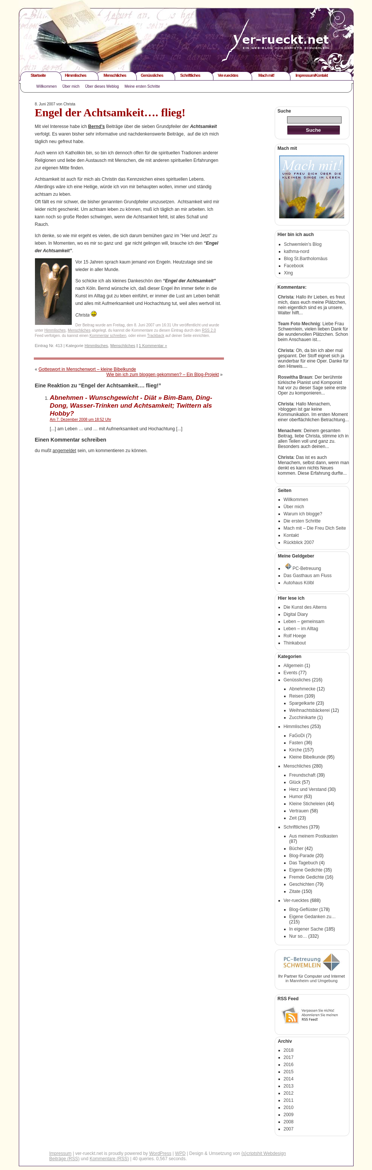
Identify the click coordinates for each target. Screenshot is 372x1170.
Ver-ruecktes (228, 75)
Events (291, 672)
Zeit (293, 818)
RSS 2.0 (209, 330)
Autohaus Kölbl (299, 582)
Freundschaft (302, 775)
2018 (289, 1050)
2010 (289, 1107)
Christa (285, 297)
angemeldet (64, 450)
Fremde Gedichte (306, 877)
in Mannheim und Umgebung (312, 980)
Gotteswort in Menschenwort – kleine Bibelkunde (87, 369)
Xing (288, 273)
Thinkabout (295, 643)
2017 (289, 1057)
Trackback (155, 336)
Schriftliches (190, 75)
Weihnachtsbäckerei (309, 710)
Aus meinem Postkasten (313, 836)
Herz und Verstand (308, 789)
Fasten (296, 742)
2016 (289, 1064)
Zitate (295, 891)
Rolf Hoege (295, 635)
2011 (289, 1100)
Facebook (294, 265)
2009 (289, 1114)
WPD (180, 1153)
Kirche (295, 750)
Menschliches (115, 75)
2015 (289, 1071)
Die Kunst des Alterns (305, 607)
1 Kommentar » (153, 345)
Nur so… (298, 936)
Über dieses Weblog (102, 86)
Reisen (296, 696)
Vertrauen (299, 811)
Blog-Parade (302, 855)
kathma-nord (296, 251)
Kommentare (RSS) (109, 1158)
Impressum (60, 1153)
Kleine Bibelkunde (307, 757)
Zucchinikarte (302, 717)
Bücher (296, 848)
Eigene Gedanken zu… (312, 916)
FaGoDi (297, 735)
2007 (289, 1129)
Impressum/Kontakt (312, 75)
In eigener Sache (306, 929)
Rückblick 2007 (299, 542)
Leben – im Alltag (301, 628)
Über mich (71, 86)
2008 (289, 1121)
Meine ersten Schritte (142, 86)
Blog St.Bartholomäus (306, 258)
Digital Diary (296, 614)
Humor (296, 796)
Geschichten (302, 884)
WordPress (160, 1153)
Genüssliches (152, 75)
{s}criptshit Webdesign (263, 1153)
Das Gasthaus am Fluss (308, 575)
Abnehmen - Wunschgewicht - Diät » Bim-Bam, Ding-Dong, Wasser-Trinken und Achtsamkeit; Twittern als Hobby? (131, 405)
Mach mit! (266, 75)
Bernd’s (96, 126)
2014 (289, 1079)
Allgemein (294, 665)
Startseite (38, 75)
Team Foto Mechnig (299, 323)
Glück (295, 782)
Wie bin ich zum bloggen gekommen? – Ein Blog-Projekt (162, 374)
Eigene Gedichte (306, 870)
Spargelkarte (302, 703)
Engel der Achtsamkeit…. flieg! (110, 112)
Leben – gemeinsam (304, 621)
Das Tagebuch (303, 862)
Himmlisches (75, 75)
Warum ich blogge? (303, 513)
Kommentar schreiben (107, 336)
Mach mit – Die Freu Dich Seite (315, 528)
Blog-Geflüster (303, 909)
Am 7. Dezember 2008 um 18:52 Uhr (80, 419)
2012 (289, 1093)
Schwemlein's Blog (303, 244)
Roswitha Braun (295, 377)
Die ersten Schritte (302, 521)
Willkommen (46, 86)
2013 (289, 1086)
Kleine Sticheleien (307, 803)
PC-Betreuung (302, 568)
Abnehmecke (302, 689)
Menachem (289, 430)
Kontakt (291, 535)
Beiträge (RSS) (64, 1158)
